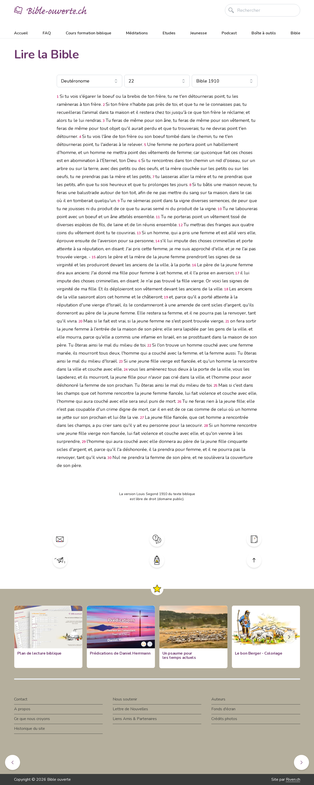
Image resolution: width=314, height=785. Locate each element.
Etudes (169, 33)
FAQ (47, 33)
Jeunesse (198, 33)
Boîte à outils (264, 33)
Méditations (137, 33)
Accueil (21, 33)
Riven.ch (293, 779)
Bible (295, 33)
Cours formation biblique (88, 33)
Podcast (229, 33)
